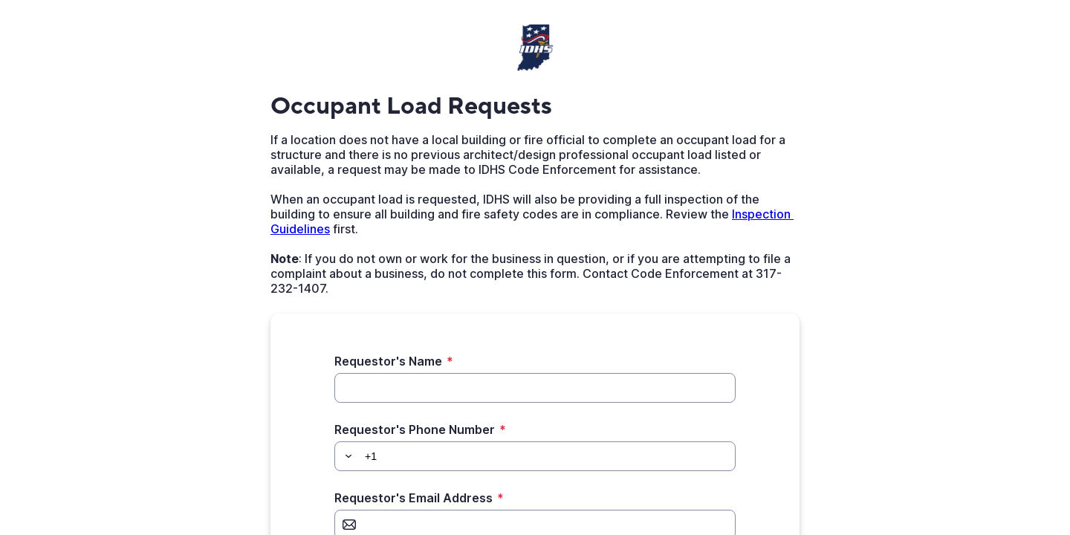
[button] (346, 456)
